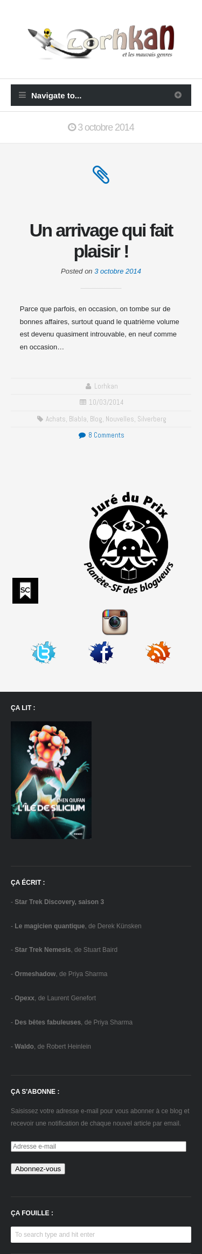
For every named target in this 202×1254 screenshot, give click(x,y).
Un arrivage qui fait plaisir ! (101, 240)
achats (56, 419)
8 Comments (101, 435)
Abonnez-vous (38, 1169)
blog (96, 419)
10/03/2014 (106, 402)
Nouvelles (120, 419)
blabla (78, 419)
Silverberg (151, 419)
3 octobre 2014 (117, 271)
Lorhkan (106, 386)
